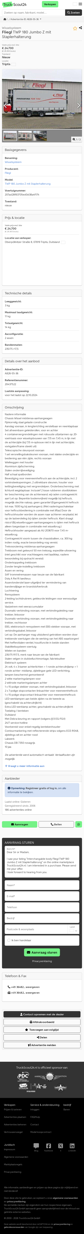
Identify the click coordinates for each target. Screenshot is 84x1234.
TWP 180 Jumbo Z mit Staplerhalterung (28, 183)
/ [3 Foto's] (76, 139)
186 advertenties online (18, 809)
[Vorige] (5, 106)
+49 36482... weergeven (24, 987)
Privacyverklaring (42, 961)
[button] (80, 4)
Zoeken (73, 12)
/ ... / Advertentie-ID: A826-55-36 (21, 19)
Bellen (56, 824)
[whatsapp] (78, 824)
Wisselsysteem (13, 162)
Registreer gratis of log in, (41, 788)
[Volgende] (78, 106)
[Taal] (75, 4)
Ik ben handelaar (21, 940)
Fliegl (8, 172)
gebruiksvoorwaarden (14, 1227)
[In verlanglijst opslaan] (75, 28)
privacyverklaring (62, 1224)
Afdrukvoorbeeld (42, 1022)
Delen (42, 1037)
